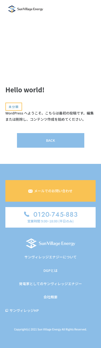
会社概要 (50, 296)
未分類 (14, 106)
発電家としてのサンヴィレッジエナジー (50, 283)
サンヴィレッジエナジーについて (50, 256)
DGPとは (50, 270)
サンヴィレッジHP (24, 310)
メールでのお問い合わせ (50, 190)
